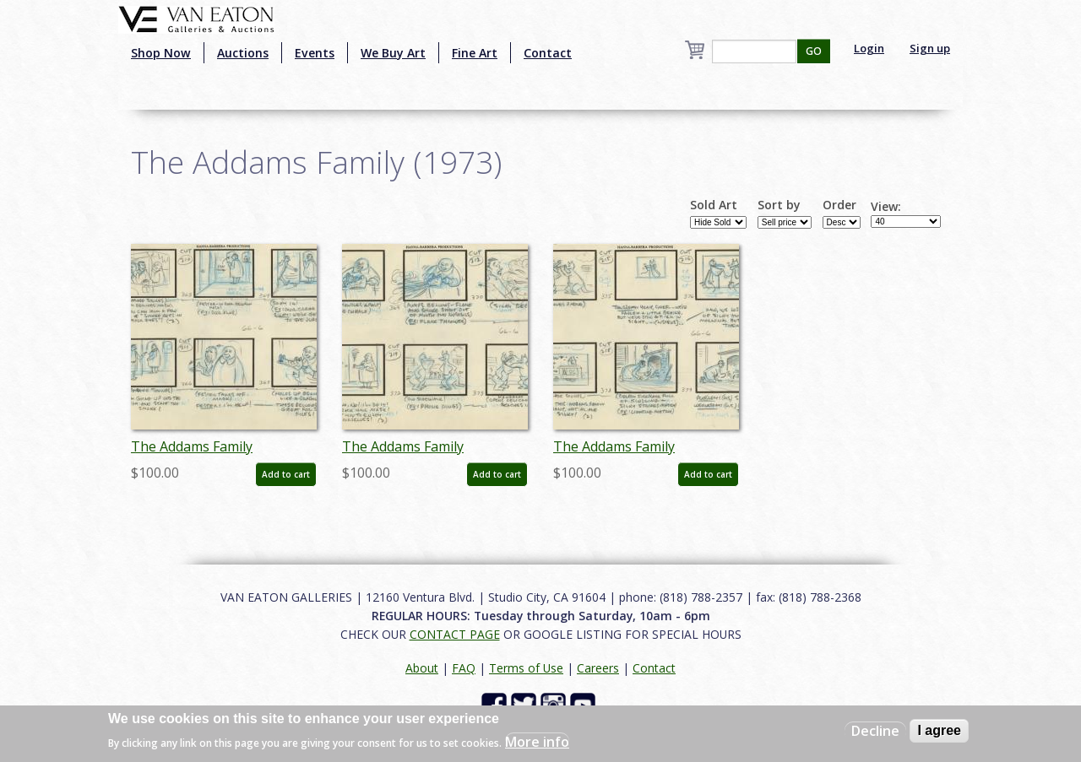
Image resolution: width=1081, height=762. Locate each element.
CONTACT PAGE (455, 634)
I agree (939, 730)
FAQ (463, 668)
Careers (598, 668)
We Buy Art (393, 53)
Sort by (779, 205)
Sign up (930, 48)
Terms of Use (526, 668)
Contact (548, 53)
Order (839, 205)
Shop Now (161, 53)
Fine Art (474, 53)
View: (886, 207)
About (421, 668)
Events (314, 53)
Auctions (243, 53)
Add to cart (286, 474)
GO (814, 51)
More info (537, 741)
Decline (875, 730)
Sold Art (713, 205)
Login (869, 48)
